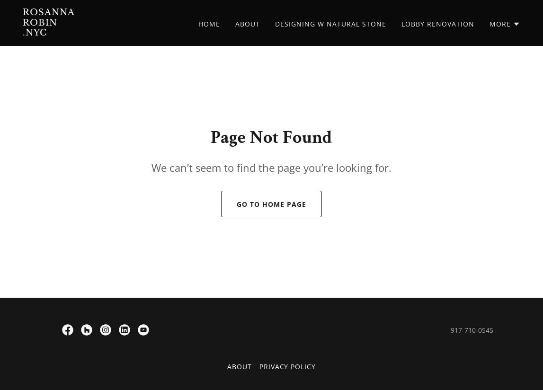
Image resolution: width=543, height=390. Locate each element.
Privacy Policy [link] (287, 366)
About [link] (247, 23)
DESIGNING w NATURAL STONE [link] (330, 23)
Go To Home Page (271, 204)
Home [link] (209, 23)
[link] (110, 32)
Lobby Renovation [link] (437, 23)
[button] (505, 24)
